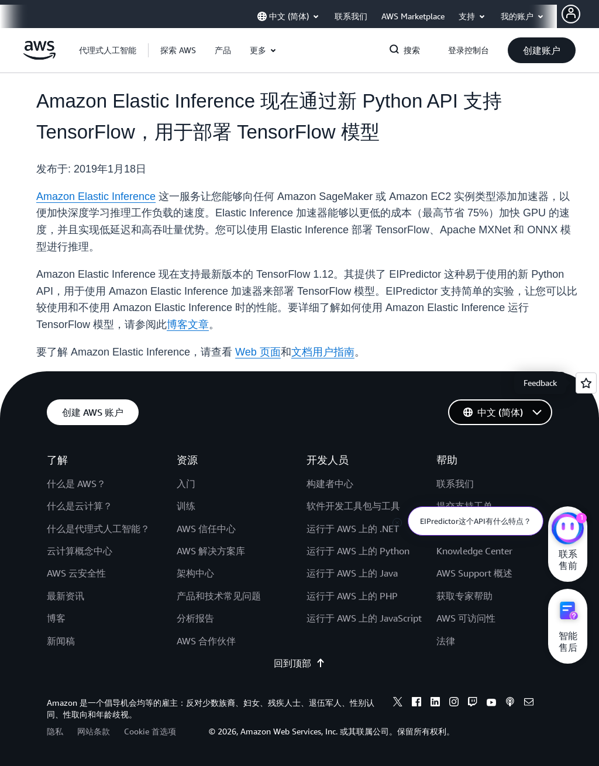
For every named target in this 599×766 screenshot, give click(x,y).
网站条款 (93, 731)
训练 (186, 506)
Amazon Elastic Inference (96, 196)
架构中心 (195, 573)
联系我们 (455, 483)
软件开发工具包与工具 (353, 506)
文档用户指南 (322, 352)
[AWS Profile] (571, 14)
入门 (186, 483)
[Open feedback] (586, 383)
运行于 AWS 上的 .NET (353, 528)
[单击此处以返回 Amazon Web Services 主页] (39, 56)
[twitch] (472, 703)
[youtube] (491, 703)
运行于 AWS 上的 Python (358, 551)
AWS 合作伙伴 (206, 641)
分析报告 (195, 618)
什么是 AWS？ (76, 483)
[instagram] (454, 703)
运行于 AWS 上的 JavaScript (364, 618)
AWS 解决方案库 (211, 551)
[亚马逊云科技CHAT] (567, 529)
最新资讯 (65, 596)
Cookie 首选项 (150, 731)
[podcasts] (510, 703)
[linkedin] (435, 703)
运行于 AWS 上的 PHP (352, 596)
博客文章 (188, 324)
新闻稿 (61, 641)
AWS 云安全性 (76, 573)
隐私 (55, 731)
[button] (178, 50)
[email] (528, 703)
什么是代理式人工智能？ (98, 528)
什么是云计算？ (79, 506)
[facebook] (416, 703)
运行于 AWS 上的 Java (352, 573)
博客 (56, 618)
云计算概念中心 (79, 551)
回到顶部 (299, 663)
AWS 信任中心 (206, 528)
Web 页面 (258, 352)
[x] (397, 703)
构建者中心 (330, 483)
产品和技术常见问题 (219, 596)
